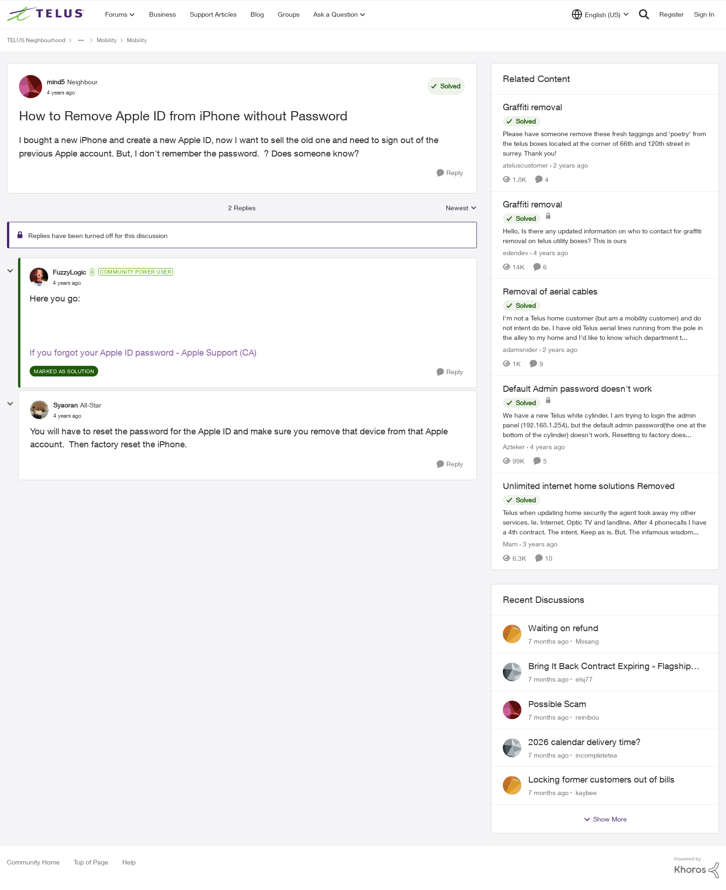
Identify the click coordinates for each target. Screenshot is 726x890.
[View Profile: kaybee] (512, 785)
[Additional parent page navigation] (81, 40)
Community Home (33, 862)
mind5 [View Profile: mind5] (56, 82)
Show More (605, 819)
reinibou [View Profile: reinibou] (587, 717)
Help (129, 862)
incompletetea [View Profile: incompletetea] (596, 754)
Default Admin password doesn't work (577, 388)
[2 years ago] (569, 165)
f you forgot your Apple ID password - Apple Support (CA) (144, 352)
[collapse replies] (10, 270)
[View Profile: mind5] (30, 86)
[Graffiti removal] (605, 143)
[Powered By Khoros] (697, 867)
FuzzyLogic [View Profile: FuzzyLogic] (69, 272)
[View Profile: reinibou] (512, 710)
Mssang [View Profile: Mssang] (587, 641)
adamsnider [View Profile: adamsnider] (520, 349)
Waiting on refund (563, 628)
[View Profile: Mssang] (512, 634)
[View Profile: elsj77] (512, 672)
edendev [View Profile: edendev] (515, 252)
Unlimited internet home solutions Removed (589, 486)
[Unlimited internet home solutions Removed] (605, 521)
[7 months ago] (548, 641)
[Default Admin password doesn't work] (605, 424)
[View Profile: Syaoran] (39, 410)
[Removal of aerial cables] (605, 327)
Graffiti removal (532, 107)
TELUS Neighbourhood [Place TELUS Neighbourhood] (36, 40)
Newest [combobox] (461, 208)
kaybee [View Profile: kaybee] (586, 792)
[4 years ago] (549, 252)
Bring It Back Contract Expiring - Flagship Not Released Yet (609, 666)
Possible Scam (557, 704)
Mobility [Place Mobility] (107, 40)
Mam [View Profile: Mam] (510, 543)
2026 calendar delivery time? (584, 742)
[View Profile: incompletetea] (512, 748)
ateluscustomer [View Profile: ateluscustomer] (525, 165)
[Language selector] (600, 14)
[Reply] (450, 173)
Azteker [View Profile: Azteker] (514, 447)
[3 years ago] (538, 543)
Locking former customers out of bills (601, 779)
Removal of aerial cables (550, 291)
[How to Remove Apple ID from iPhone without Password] (67, 283)
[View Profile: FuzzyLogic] (39, 277)
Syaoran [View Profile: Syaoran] (65, 405)
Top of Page (91, 862)
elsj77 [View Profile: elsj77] (584, 679)
